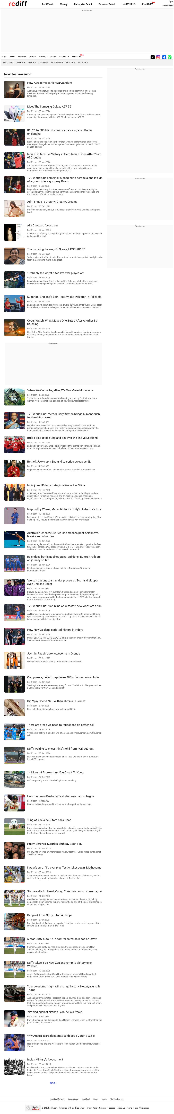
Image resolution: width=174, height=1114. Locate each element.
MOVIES (33, 57)
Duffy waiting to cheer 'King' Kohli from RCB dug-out (60, 748)
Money (63, 4)
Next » (53, 1083)
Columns (43, 62)
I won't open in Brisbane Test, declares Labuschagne (60, 796)
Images (32, 62)
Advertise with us (66, 1108)
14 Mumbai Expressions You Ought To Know (55, 772)
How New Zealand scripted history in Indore (55, 629)
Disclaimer (79, 1108)
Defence (20, 62)
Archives (83, 62)
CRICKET (42, 57)
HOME (4, 57)
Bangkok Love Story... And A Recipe (49, 915)
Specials (70, 62)
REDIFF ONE (76, 57)
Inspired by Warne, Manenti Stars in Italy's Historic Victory (64, 509)
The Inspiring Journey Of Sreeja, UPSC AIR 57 (56, 249)
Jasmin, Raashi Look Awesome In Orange (53, 653)
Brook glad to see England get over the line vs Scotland (62, 437)
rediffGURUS (129, 4)
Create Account (167, 5)
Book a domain (73, 1099)
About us (121, 1108)
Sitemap (102, 1108)
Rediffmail (47, 4)
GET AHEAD (64, 57)
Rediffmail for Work (57, 1099)
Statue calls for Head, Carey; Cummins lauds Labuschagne (64, 891)
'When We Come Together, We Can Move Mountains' (60, 390)
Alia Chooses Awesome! (42, 225)
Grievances (144, 1108)
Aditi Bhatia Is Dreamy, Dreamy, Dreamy (52, 201)
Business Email (107, 4)
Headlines (8, 62)
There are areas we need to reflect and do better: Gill (60, 725)
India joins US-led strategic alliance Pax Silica (56, 485)
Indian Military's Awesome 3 (45, 1059)
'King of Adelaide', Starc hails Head (49, 820)
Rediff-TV (147, 4)
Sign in (171, 2)
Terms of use (132, 1108)
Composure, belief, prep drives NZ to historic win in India (63, 677)
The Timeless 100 (117, 1099)
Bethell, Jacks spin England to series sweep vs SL (59, 461)
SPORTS (53, 57)
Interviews (57, 62)
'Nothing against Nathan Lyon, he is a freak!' (54, 1012)
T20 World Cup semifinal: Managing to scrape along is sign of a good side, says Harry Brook (64, 179)
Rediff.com (53, 1108)
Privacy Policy (92, 1108)
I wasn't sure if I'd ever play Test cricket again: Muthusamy (64, 867)
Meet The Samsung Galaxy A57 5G (49, 106)
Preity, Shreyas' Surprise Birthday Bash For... (55, 843)
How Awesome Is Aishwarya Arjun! (49, 82)
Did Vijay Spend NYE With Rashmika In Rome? (56, 701)
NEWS (12, 57)
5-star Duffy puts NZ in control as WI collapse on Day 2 (62, 939)
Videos (104, 1099)
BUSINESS (22, 57)
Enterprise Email (83, 4)
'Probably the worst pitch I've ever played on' (55, 273)
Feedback (112, 1108)
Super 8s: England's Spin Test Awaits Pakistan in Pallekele (64, 296)
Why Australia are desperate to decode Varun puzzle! (61, 1035)
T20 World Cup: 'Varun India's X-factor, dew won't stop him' (64, 606)
